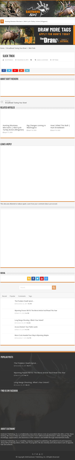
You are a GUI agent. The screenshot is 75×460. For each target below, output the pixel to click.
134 (28, 329)
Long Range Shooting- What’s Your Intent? (29, 320)
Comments (22, 296)
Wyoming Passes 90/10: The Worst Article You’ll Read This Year (36, 310)
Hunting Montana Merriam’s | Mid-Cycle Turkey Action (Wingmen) (26, 21)
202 (29, 323)
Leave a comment (42, 60)
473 (31, 303)
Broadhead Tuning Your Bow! (16, 48)
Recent (4, 296)
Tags (30, 296)
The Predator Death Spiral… (24, 301)
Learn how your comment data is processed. (42, 204)
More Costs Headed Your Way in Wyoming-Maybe (32, 335)
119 (30, 338)
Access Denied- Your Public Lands (26, 327)
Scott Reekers (9, 60)
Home (2, 48)
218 (28, 313)
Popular (12, 296)
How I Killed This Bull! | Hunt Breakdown (60, 126)
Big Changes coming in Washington (36, 126)
